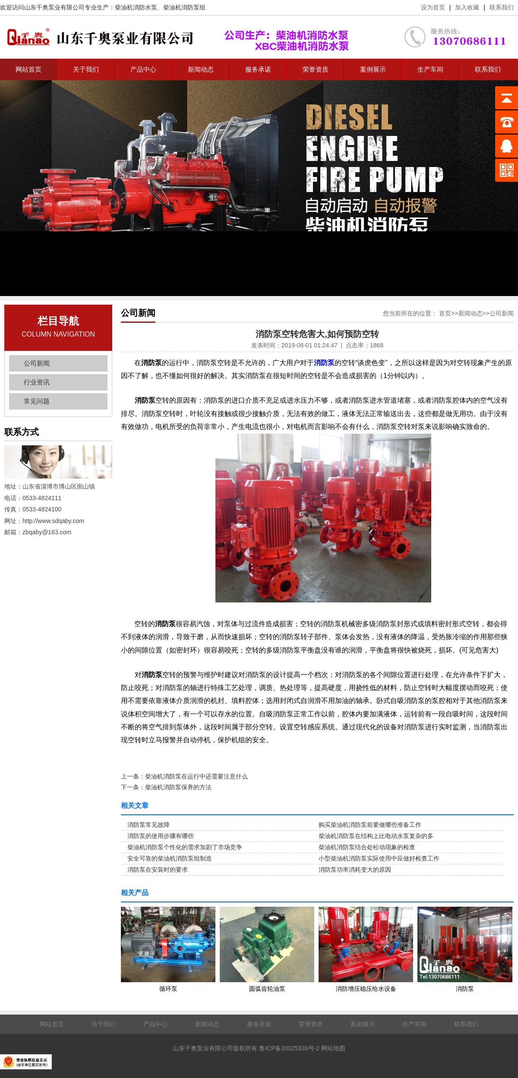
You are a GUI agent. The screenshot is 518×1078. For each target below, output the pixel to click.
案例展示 (373, 69)
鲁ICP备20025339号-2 (289, 1048)
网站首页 (28, 69)
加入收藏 (467, 7)
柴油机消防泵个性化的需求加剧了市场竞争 (184, 847)
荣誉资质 (315, 69)
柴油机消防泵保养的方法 (178, 787)
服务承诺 (258, 69)
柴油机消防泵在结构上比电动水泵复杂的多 (376, 835)
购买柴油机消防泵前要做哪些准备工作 (370, 824)
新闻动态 (201, 69)
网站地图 (333, 1048)
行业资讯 (37, 382)
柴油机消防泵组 (184, 7)
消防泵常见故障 (148, 824)
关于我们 (86, 69)
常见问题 (37, 401)
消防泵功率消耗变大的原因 (355, 869)
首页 (445, 313)
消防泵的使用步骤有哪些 (160, 835)
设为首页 (433, 7)
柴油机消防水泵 (136, 7)
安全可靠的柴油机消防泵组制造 (169, 858)
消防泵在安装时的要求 (157, 869)
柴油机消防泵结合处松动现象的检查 (367, 847)
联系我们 (502, 7)
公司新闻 (37, 363)
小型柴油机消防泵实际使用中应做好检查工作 (379, 858)
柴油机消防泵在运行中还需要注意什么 (196, 776)
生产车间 (430, 69)
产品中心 (143, 69)
